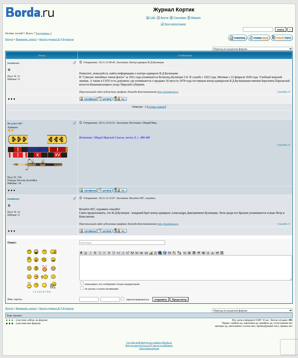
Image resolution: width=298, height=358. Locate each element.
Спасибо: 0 (283, 91)
